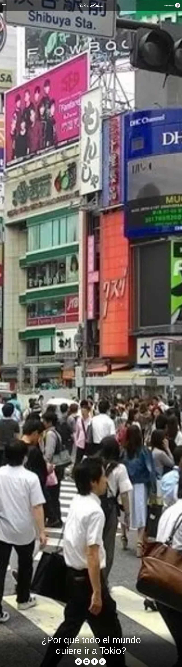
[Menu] (4, 5)
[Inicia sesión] (172, 5)
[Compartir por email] (86, 661)
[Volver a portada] (91, 5)
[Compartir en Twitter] (102, 661)
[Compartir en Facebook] (94, 661)
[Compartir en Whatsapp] (78, 661)
